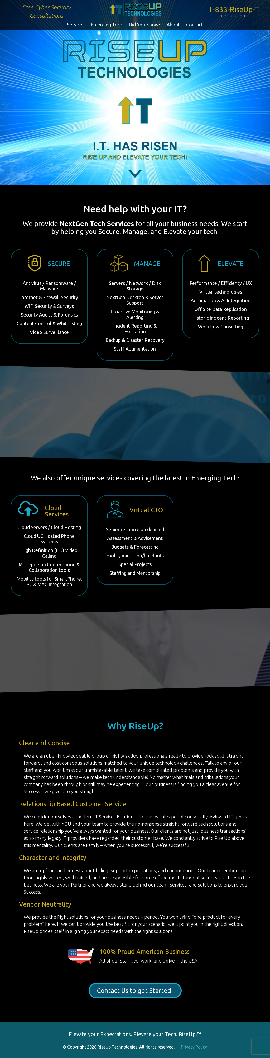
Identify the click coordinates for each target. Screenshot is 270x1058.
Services (75, 24)
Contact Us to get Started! (135, 990)
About (173, 24)
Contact (194, 24)
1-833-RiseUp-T (233, 11)
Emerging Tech (106, 24)
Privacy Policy (194, 1047)
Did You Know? (144, 24)
